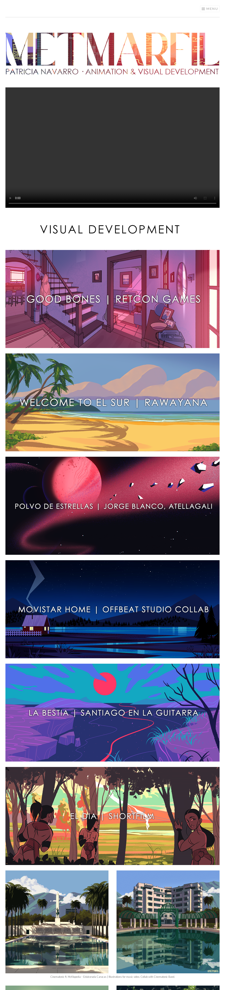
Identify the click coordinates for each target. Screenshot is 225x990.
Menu (212, 8)
